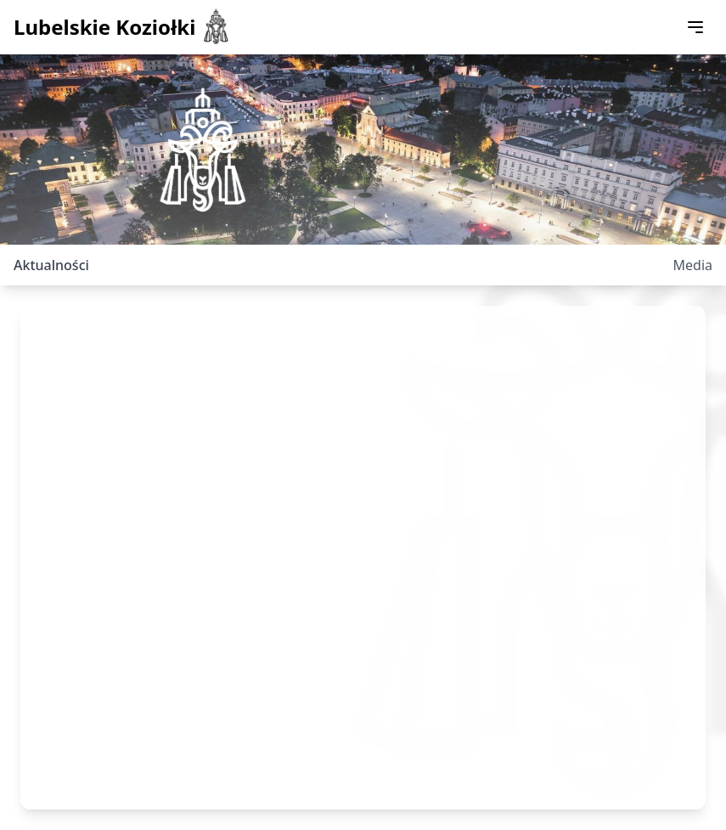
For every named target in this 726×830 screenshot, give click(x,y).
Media (692, 265)
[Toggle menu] (695, 27)
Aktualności (51, 265)
